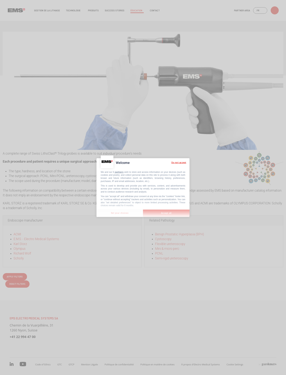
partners (119, 172)
